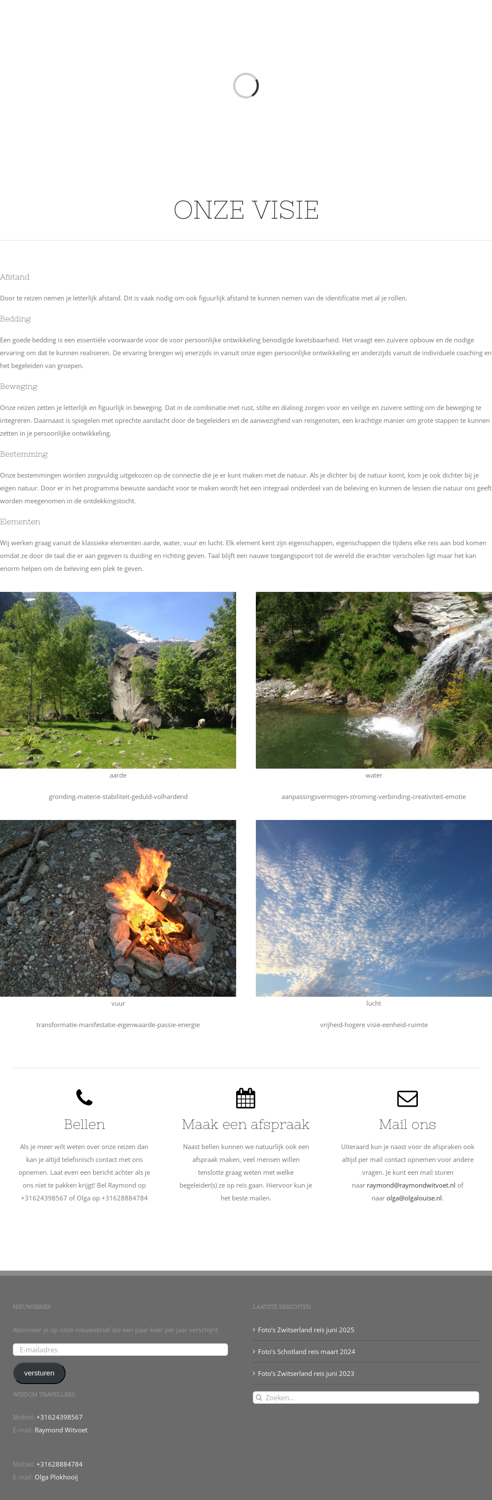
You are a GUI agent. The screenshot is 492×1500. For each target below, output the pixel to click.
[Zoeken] (259, 1397)
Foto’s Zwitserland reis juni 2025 (306, 1329)
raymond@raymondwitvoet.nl (411, 1185)
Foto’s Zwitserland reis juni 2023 (306, 1373)
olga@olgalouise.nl (414, 1198)
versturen (39, 1373)
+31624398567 (59, 1417)
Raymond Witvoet (61, 1430)
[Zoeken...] (366, 1397)
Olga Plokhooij (56, 1477)
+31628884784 (59, 1464)
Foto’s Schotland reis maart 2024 (306, 1351)
